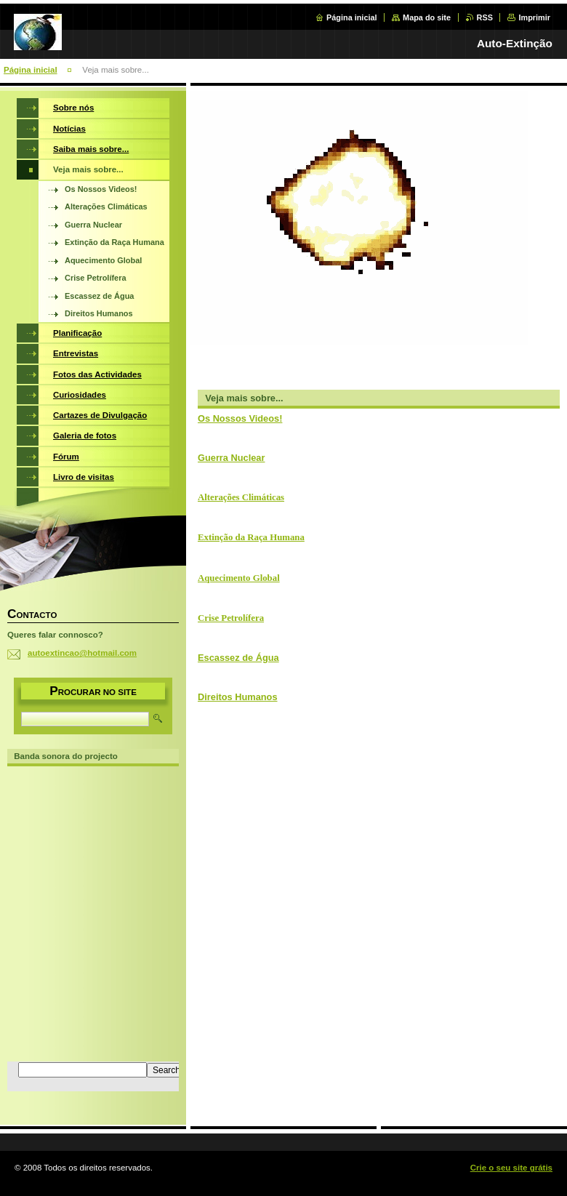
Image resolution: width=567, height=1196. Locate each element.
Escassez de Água (238, 657)
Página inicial (351, 17)
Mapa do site (427, 17)
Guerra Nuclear (231, 457)
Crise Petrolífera (231, 618)
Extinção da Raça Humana (251, 537)
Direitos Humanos (238, 696)
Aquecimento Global (239, 578)
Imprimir (534, 17)
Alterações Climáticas (241, 497)
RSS (485, 17)
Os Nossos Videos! (240, 418)
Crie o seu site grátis (511, 1167)
